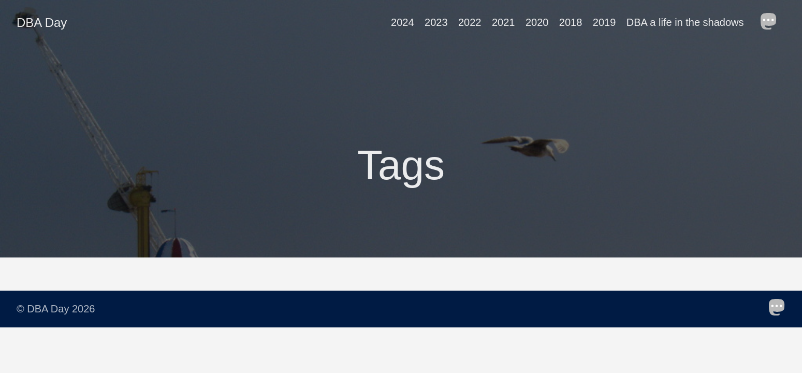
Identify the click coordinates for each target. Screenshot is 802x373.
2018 (570, 22)
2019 (604, 22)
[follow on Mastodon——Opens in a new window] (772, 22)
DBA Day (42, 23)
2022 (470, 22)
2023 (436, 22)
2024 (402, 22)
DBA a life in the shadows (685, 22)
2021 (503, 22)
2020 (537, 22)
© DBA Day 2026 (56, 308)
